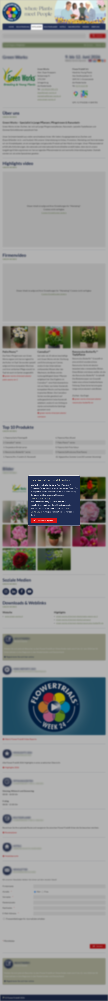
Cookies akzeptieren (45, 520)
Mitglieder (37, 27)
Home (11, 27)
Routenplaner (50, 27)
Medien (85, 27)
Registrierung (23, 27)
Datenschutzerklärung (40, 498)
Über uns (95, 27)
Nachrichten (74, 27)
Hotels (63, 27)
